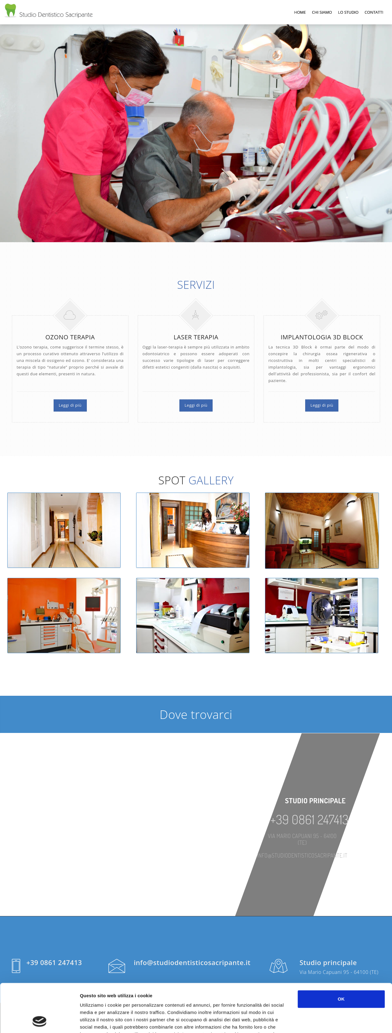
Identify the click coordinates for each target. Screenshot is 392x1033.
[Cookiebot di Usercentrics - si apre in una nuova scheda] (39, 1021)
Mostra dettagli (323, 1021)
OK (341, 953)
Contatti (374, 12)
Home (300, 12)
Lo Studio (348, 12)
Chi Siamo (322, 12)
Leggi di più (70, 405)
